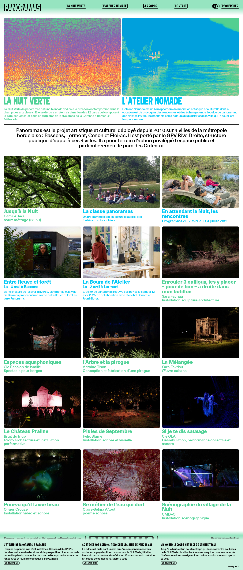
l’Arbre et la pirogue (106, 362)
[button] (216, 6)
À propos (150, 6)
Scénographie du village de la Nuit (196, 506)
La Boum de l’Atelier (106, 281)
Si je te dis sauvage (184, 431)
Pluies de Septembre (107, 431)
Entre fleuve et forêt (27, 281)
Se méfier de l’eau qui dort (113, 504)
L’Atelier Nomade (115, 6)
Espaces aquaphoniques (33, 362)
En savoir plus (11, 562)
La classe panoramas (108, 211)
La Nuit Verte (76, 6)
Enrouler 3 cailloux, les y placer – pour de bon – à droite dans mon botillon (199, 286)
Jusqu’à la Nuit (21, 211)
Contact (180, 6)
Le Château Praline (26, 431)
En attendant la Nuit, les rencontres (190, 213)
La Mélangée (177, 362)
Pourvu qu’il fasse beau (31, 504)
